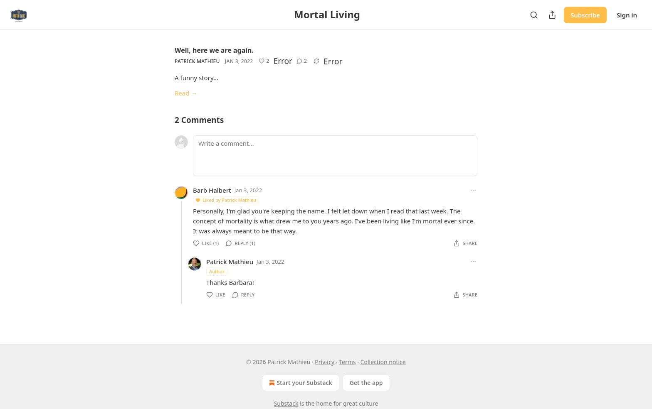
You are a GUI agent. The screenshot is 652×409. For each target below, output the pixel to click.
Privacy (324, 362)
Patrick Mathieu (197, 61)
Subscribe (585, 15)
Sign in (627, 15)
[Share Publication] (552, 15)
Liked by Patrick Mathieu (225, 200)
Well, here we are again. (214, 50)
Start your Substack (299, 382)
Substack (286, 403)
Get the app (366, 383)
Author (217, 271)
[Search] (534, 15)
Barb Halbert (212, 190)
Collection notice (383, 362)
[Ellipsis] (473, 190)
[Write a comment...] (335, 155)
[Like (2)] (264, 61)
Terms (347, 362)
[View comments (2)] (301, 61)
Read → (186, 93)
